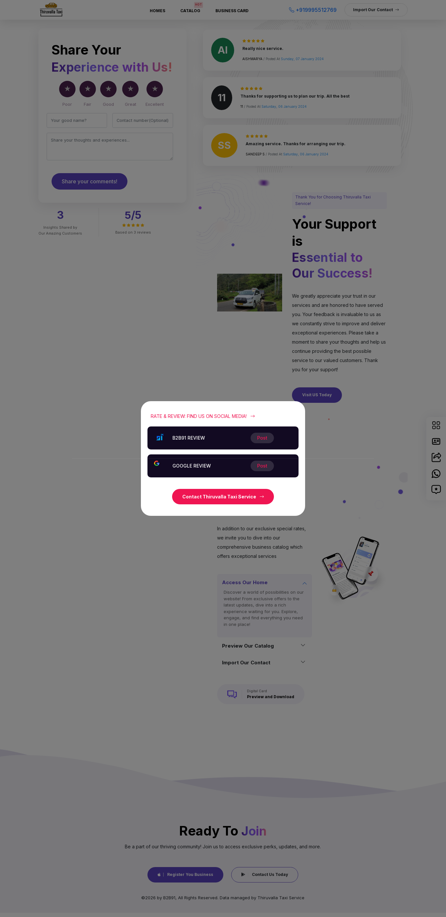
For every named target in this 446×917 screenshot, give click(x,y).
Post (262, 466)
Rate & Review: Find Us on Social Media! (203, 416)
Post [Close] (262, 438)
